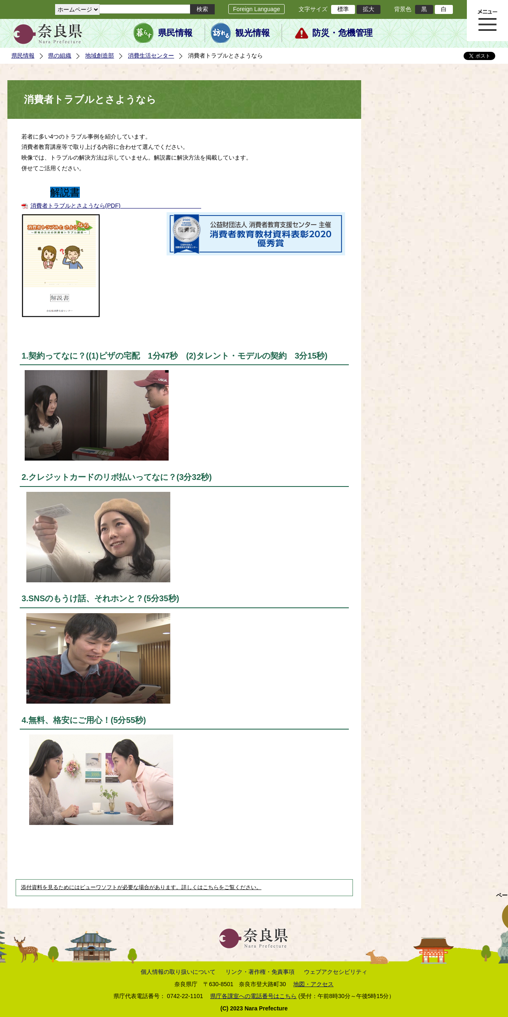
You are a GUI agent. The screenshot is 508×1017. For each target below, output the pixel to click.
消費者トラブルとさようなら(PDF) (75, 205)
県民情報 (175, 33)
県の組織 (59, 55)
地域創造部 (99, 55)
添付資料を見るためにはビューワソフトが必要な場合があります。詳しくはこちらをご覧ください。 (141, 887)
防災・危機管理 (342, 33)
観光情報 (252, 33)
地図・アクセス (313, 984)
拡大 (368, 9)
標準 (343, 9)
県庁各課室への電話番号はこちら (253, 996)
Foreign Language (256, 9)
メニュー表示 (487, 20)
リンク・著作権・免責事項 (260, 971)
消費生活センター (151, 55)
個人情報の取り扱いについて (178, 971)
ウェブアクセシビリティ (335, 971)
